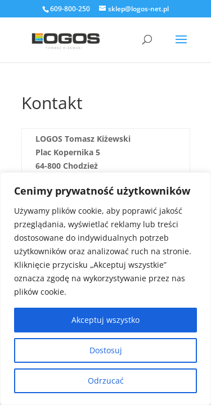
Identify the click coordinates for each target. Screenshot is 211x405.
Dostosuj (105, 350)
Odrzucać (106, 380)
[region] (105, 288)
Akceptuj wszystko (105, 319)
